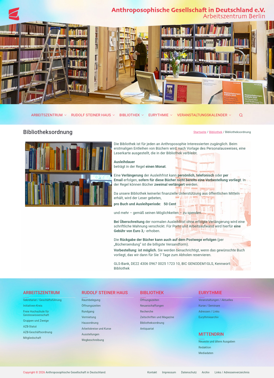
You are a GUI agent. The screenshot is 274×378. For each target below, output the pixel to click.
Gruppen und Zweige (36, 320)
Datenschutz (189, 372)
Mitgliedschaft (32, 337)
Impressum (169, 372)
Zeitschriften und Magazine (157, 317)
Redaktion (205, 347)
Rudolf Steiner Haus (93, 115)
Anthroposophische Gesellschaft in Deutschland (75, 372)
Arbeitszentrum (49, 115)
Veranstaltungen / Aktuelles (216, 300)
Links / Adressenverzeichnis (232, 372)
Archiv (206, 372)
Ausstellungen (90, 334)
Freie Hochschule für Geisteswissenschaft (36, 313)
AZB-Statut (30, 326)
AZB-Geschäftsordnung (37, 332)
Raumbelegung (91, 300)
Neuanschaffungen (152, 305)
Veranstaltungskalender (204, 115)
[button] (65, 115)
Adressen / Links (209, 311)
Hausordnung (90, 322)
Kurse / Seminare (209, 305)
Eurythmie (160, 115)
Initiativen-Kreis (32, 305)
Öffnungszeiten (91, 305)
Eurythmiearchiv (209, 317)
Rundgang (88, 311)
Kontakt (152, 372)
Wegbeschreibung (93, 340)
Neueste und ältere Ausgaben (217, 341)
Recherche (146, 311)
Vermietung (89, 317)
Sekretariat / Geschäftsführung (42, 300)
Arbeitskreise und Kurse (96, 328)
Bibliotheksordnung (152, 322)
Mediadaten (206, 353)
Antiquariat (147, 328)
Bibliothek (131, 115)
